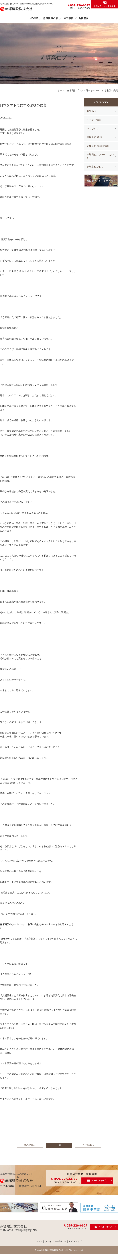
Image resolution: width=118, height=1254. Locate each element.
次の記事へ (88, 1145)
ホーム (33, 18)
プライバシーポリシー (56, 1241)
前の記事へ (29, 1145)
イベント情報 (94, 119)
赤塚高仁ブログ (95, 166)
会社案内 (83, 18)
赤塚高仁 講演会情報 (98, 146)
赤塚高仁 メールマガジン (100, 156)
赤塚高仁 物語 (94, 137)
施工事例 (68, 18)
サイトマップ (75, 1241)
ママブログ (93, 128)
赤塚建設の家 (50, 18)
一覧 (59, 1145)
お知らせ (91, 111)
